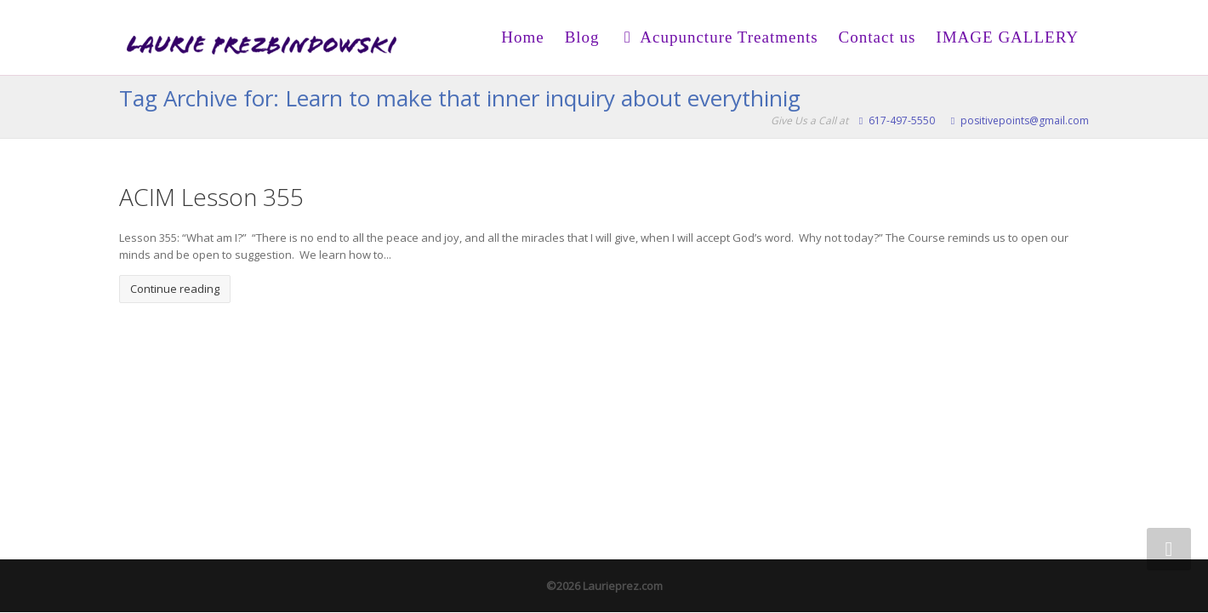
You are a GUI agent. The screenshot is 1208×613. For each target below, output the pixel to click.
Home (522, 37)
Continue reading (174, 288)
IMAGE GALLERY (1007, 37)
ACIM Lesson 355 (211, 196)
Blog (582, 37)
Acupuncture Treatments (719, 37)
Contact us (877, 37)
